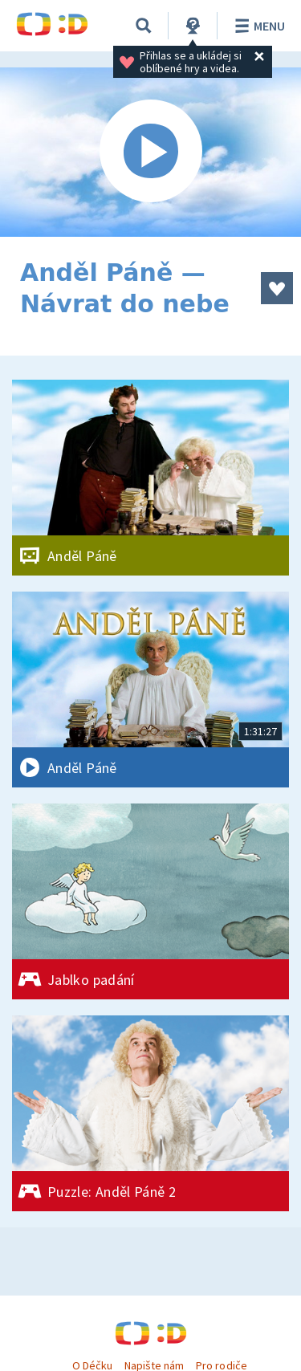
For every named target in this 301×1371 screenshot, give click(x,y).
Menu (257, 26)
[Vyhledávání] (144, 25)
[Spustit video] (150, 152)
